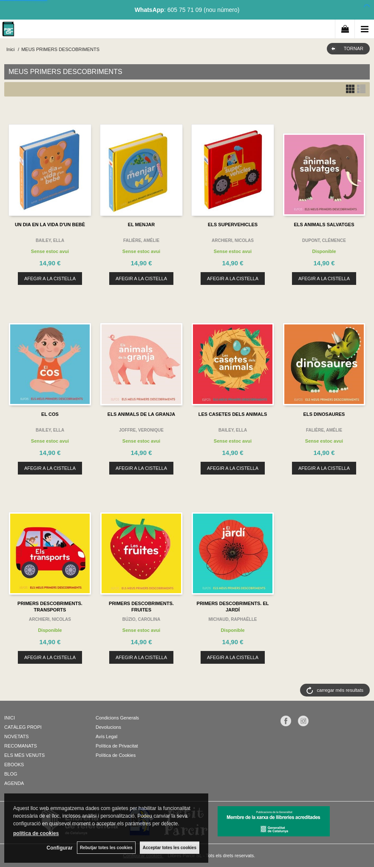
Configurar (60, 848)
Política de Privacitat (117, 745)
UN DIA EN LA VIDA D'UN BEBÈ (50, 224)
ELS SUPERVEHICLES (233, 224)
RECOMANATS (20, 745)
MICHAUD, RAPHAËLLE (233, 619)
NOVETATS (16, 736)
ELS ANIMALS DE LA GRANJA (141, 414)
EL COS (50, 414)
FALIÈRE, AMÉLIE (141, 240)
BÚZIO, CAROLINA (141, 619)
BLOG (10, 773)
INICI (9, 717)
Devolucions (108, 727)
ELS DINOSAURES (324, 414)
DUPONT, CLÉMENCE (324, 240)
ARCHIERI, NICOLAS (233, 240)
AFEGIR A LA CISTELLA (50, 278)
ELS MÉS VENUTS (24, 755)
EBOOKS (14, 764)
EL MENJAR (141, 224)
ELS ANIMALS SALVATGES (324, 224)
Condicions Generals (117, 717)
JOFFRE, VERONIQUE (141, 430)
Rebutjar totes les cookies (106, 847)
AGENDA (14, 783)
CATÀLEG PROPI (23, 727)
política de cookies (36, 833)
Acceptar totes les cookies (169, 847)
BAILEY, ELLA (50, 240)
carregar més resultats (340, 690)
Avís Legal (106, 736)
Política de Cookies (116, 755)
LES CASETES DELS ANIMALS (232, 414)
